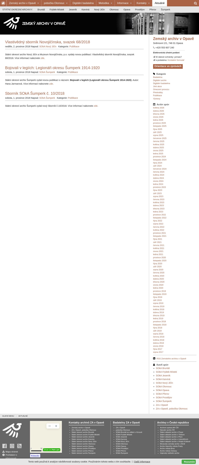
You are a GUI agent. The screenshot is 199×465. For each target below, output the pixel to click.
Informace (123, 3)
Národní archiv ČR (167, 430)
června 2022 (158, 227)
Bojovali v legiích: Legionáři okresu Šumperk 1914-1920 (52, 68)
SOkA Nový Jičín (164, 383)
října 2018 (157, 328)
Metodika (104, 3)
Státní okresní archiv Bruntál (83, 432)
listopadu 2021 (159, 236)
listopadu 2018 (159, 324)
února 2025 (158, 150)
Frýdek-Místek (57, 9)
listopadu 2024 (159, 160)
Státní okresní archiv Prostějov (84, 448)
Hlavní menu (8, 416)
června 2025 (158, 141)
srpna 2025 (158, 135)
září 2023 (157, 193)
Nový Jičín (99, 9)
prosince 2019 (159, 291)
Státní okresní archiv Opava (83, 446)
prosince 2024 (159, 156)
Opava (126, 9)
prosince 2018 (159, 321)
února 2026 (158, 117)
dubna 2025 (158, 147)
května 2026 (158, 107)
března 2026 (158, 114)
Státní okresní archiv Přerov (83, 451)
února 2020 (158, 285)
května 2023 (158, 202)
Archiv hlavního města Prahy (171, 446)
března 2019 (158, 315)
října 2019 (157, 297)
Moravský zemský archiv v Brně (172, 444)
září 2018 (157, 331)
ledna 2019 (158, 318)
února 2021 (158, 251)
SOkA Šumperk (164, 401)
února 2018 (158, 346)
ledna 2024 (158, 184)
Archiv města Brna (167, 448)
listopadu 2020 (159, 260)
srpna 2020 (158, 269)
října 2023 (157, 190)
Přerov (152, 9)
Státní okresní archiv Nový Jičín (84, 441)
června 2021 (158, 245)
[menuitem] (24, 3)
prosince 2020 (159, 257)
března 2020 (158, 282)
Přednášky (158, 92)
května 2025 (158, 144)
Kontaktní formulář (176, 60)
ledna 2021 (158, 254)
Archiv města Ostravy (168, 451)
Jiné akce (157, 86)
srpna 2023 (158, 196)
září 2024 (157, 166)
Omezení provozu (161, 89)
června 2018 (158, 337)
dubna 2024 (158, 178)
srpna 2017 (158, 352)
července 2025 (159, 138)
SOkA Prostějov (164, 397)
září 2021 (157, 242)
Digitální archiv (159, 80)
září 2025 (157, 132)
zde (42, 58)
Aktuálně (160, 3)
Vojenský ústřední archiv (169, 453)
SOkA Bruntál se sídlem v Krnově (129, 432)
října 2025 (157, 129)
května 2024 (158, 175)
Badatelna (157, 77)
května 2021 (158, 248)
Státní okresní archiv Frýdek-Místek (86, 435)
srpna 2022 (158, 224)
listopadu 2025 (159, 126)
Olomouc (114, 9)
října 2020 (157, 263)
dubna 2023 (158, 205)
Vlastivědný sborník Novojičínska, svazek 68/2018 (47, 42)
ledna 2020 (158, 288)
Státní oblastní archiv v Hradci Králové (175, 441)
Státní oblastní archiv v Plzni (171, 437)
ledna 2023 (158, 211)
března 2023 (158, 208)
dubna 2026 (158, 111)
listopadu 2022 (159, 218)
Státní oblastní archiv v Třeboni (172, 435)
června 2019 (158, 306)
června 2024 (158, 172)
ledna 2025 (158, 153)
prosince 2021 (159, 233)
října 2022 (157, 221)
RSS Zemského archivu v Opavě (171, 358)
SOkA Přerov (162, 394)
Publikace (157, 95)
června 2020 (158, 272)
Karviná (85, 9)
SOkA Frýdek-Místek (166, 372)
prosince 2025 (159, 123)
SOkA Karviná (163, 379)
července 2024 (159, 169)
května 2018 (158, 340)
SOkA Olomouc (164, 386)
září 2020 (157, 266)
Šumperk (165, 9)
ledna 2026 (158, 120)
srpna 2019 (158, 303)
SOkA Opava (162, 390)
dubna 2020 (158, 279)
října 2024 (157, 163)
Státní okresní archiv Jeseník (83, 437)
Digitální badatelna (83, 3)
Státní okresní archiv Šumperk (84, 453)
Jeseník (73, 9)
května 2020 (158, 276)
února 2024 (158, 181)
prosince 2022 (159, 214)
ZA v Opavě (162, 405)
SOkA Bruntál (163, 368)
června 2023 (158, 199)
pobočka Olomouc (54, 3)
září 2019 (157, 300)
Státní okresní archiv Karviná (83, 439)
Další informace (142, 461)
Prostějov (140, 9)
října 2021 (157, 239)
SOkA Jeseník (163, 375)
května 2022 (158, 230)
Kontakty (142, 3)
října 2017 (157, 349)
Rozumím (189, 461)
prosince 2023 (159, 187)
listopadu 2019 (159, 294)
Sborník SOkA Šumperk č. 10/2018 (34, 93)
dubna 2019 (158, 312)
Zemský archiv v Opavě (22, 3)
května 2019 (158, 309)
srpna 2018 (158, 334)
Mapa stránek (12, 452)
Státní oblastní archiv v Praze (171, 432)
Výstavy (156, 98)
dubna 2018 (158, 343)
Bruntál (41, 9)
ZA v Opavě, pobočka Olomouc (172, 408)
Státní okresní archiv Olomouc (84, 444)
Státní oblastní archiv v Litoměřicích (174, 439)
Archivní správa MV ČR (169, 428)
